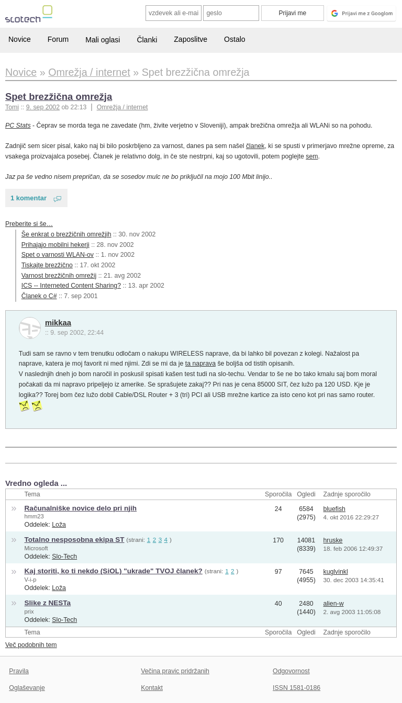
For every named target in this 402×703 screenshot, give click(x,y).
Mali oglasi (102, 40)
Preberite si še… (29, 224)
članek (255, 146)
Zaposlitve (190, 39)
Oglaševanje (26, 687)
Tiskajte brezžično (47, 265)
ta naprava (200, 363)
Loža (59, 524)
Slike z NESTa (48, 603)
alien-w (333, 603)
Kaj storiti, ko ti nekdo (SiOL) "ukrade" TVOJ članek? (114, 571)
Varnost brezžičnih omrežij (58, 275)
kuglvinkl (335, 571)
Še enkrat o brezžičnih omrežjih (66, 234)
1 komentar (28, 198)
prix (29, 611)
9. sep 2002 (43, 107)
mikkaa (58, 323)
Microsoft (36, 548)
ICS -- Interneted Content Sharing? (71, 285)
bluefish (334, 509)
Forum (58, 39)
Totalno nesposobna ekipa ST (75, 539)
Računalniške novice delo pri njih (81, 508)
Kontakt (152, 687)
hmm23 (34, 516)
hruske (333, 540)
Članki (147, 40)
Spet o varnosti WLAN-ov (57, 254)
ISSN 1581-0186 (296, 687)
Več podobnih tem (31, 645)
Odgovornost (291, 671)
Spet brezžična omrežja (58, 96)
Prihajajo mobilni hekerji (55, 244)
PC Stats (18, 125)
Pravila (19, 671)
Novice (19, 39)
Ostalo (234, 39)
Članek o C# (39, 296)
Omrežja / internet (122, 107)
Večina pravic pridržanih (175, 671)
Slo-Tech (64, 556)
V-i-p (31, 579)
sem (312, 156)
